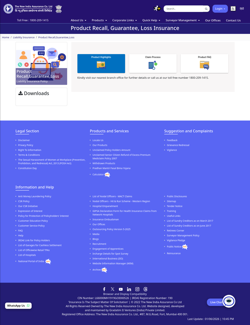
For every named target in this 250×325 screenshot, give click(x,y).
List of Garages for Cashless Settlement (40, 245)
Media (96, 234)
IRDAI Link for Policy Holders (34, 240)
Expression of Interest (30, 211)
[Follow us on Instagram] (137, 289)
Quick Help (150, 20)
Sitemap (171, 201)
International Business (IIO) (108, 258)
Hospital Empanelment (105, 206)
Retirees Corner (175, 230)
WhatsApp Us (18, 305)
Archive (97, 269)
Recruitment (99, 243)
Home (5, 37)
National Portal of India (31, 261)
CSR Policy (24, 201)
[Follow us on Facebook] (104, 289)
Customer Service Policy (31, 225)
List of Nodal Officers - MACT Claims (112, 196)
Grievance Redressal (178, 145)
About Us (77, 20)
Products (98, 20)
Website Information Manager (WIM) (113, 263)
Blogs (96, 239)
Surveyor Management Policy (183, 235)
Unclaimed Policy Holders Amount (111, 150)
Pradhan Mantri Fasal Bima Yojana (111, 168)
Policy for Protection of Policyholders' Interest (43, 215)
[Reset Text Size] (233, 8)
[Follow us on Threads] (146, 289)
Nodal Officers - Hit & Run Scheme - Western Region (121, 201)
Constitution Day (27, 168)
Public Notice (174, 246)
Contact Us (233, 20)
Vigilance (172, 150)
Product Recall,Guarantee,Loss (56, 37)
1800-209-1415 (39, 20)
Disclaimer (24, 140)
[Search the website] (183, 8)
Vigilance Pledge (176, 240)
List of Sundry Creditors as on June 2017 (189, 225)
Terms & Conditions (29, 154)
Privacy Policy (25, 145)
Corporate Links (123, 20)
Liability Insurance (24, 37)
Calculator (98, 174)
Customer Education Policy (33, 220)
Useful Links (173, 215)
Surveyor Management (181, 20)
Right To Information (29, 150)
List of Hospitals (27, 255)
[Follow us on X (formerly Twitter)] (113, 289)
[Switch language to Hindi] (242, 9)
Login (219, 8)
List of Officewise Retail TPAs (34, 250)
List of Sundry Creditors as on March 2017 (190, 220)
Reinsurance (174, 253)
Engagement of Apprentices (108, 248)
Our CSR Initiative (28, 206)
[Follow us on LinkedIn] (129, 289)
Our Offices (213, 20)
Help (20, 235)
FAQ (20, 230)
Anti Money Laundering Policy (34, 196)
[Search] (206, 8)
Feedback (172, 140)
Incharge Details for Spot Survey (110, 253)
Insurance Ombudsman (106, 219)
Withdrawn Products (104, 163)
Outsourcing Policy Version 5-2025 (111, 229)
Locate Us (98, 140)
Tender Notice (175, 206)
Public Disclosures (177, 196)
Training (171, 211)
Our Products (100, 145)
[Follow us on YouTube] (121, 289)
